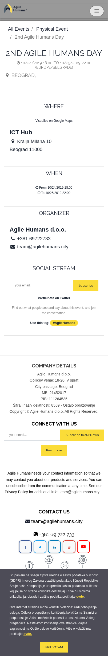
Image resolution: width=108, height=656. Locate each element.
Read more (54, 450)
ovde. (27, 634)
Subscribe (85, 285)
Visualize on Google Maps (54, 121)
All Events (18, 29)
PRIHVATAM (54, 647)
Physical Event (52, 29)
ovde (80, 596)
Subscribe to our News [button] (82, 435)
